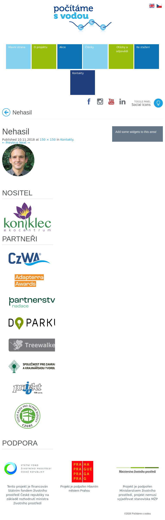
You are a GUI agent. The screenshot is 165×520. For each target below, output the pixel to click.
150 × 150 (48, 139)
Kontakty (66, 139)
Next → (24, 142)
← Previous (10, 142)
